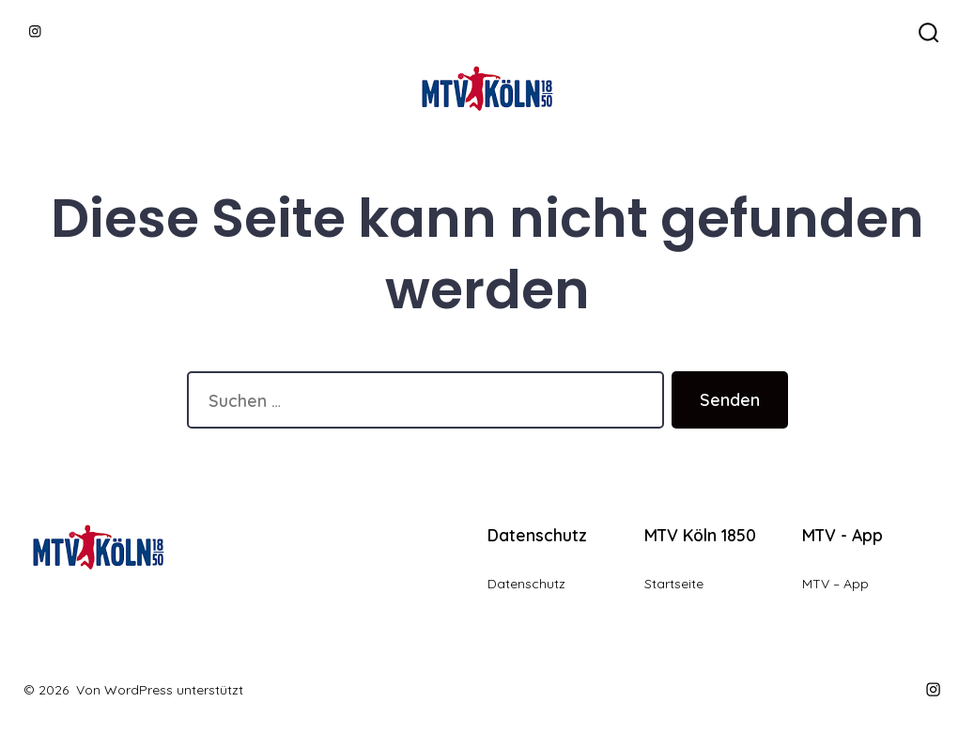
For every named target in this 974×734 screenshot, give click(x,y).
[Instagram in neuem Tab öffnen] (35, 31)
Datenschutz (526, 583)
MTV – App (835, 583)
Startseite (673, 583)
